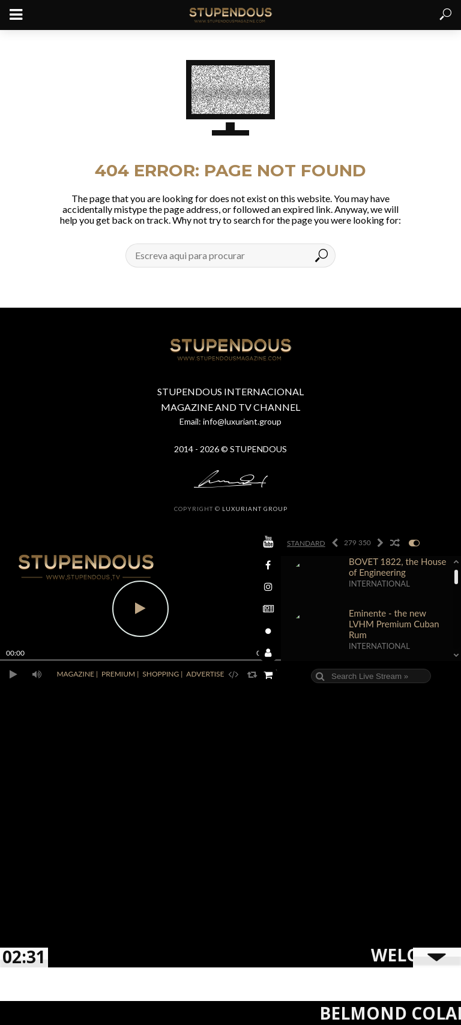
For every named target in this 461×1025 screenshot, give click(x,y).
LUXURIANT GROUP (255, 508)
